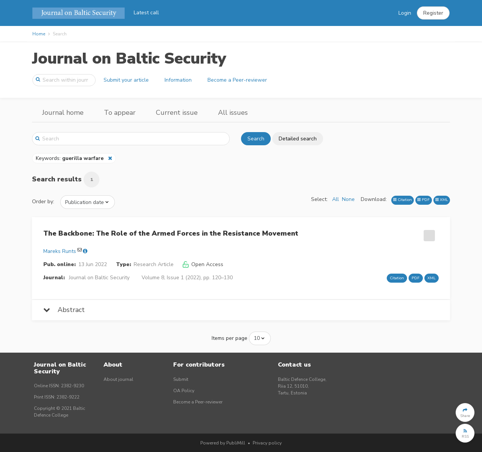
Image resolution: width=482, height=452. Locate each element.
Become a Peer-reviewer (237, 80)
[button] (433, 13)
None (348, 199)
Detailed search (298, 138)
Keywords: (70, 158)
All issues (233, 112)
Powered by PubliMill (222, 443)
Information (178, 80)
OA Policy (183, 391)
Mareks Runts (59, 251)
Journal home (63, 112)
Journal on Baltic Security (129, 58)
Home (38, 34)
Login (404, 13)
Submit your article (126, 80)
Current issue (177, 112)
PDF (423, 199)
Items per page (229, 338)
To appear (120, 112)
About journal (118, 379)
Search (255, 138)
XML (441, 199)
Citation (402, 199)
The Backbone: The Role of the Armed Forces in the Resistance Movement (170, 233)
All (335, 199)
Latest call (146, 12)
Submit (180, 379)
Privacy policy (267, 443)
